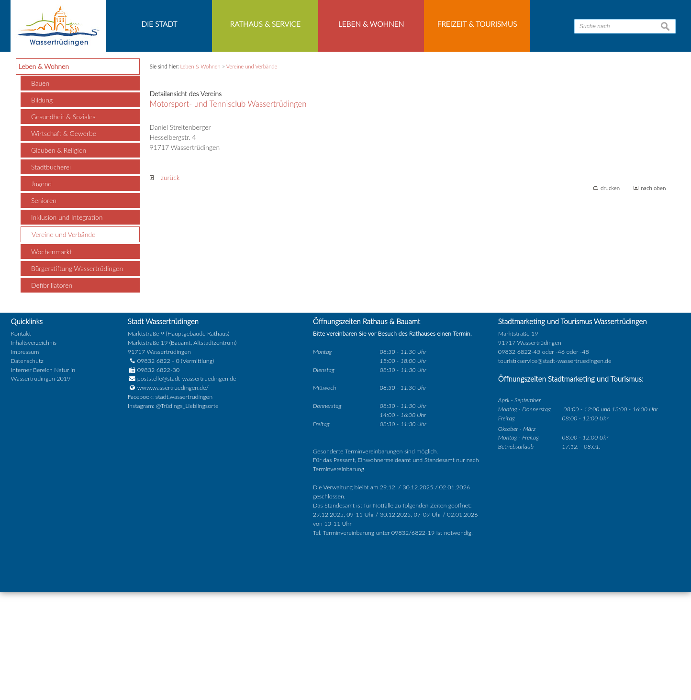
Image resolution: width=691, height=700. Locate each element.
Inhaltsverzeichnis (33, 450)
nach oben (653, 296)
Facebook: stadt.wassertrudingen (170, 504)
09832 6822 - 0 (153, 468)
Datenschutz (27, 468)
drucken (610, 296)
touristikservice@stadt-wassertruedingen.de (555, 468)
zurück (165, 286)
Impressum (25, 459)
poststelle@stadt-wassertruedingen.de (186, 486)
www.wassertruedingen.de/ (173, 495)
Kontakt (21, 441)
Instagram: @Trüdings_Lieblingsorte (173, 514)
